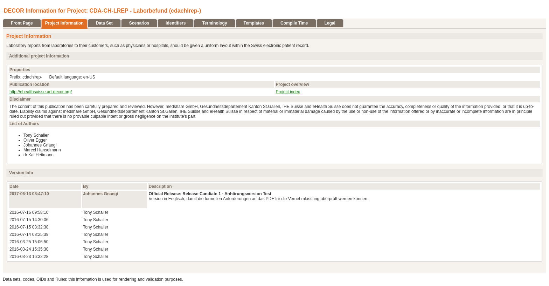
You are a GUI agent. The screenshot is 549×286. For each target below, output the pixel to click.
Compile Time (294, 23)
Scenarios (139, 23)
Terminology (214, 23)
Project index (288, 91)
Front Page (22, 23)
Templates (254, 23)
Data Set (104, 23)
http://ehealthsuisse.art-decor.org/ (40, 91)
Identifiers (176, 23)
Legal (330, 23)
